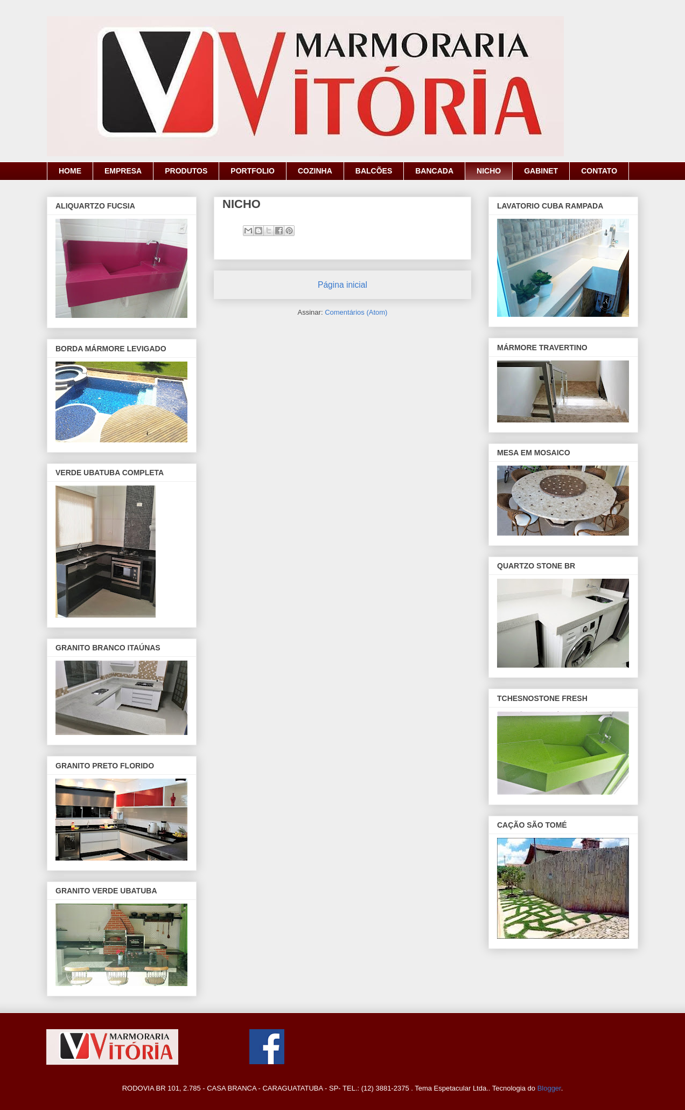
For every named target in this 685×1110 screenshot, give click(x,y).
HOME (70, 170)
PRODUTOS (186, 170)
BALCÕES (373, 170)
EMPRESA (123, 170)
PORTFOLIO (252, 170)
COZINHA (315, 170)
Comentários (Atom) (356, 312)
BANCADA (434, 170)
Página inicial (342, 284)
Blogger (549, 1088)
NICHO (489, 170)
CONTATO (599, 170)
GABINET (541, 170)
